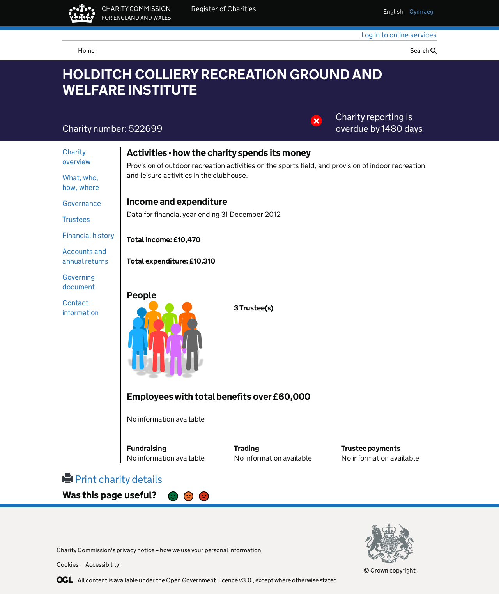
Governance (81, 203)
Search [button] (423, 50)
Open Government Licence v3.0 (208, 580)
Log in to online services (399, 34)
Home (86, 50)
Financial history (88, 235)
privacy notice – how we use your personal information (189, 550)
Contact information (80, 307)
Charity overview (76, 156)
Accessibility (102, 564)
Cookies (67, 564)
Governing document (78, 282)
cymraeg (421, 11)
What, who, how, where (80, 182)
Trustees (76, 219)
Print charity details (112, 479)
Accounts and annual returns (85, 256)
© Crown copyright (390, 570)
